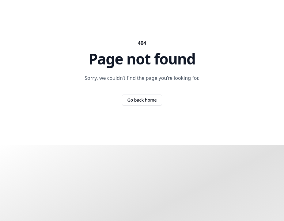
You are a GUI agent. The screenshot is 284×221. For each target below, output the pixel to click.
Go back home (142, 100)
